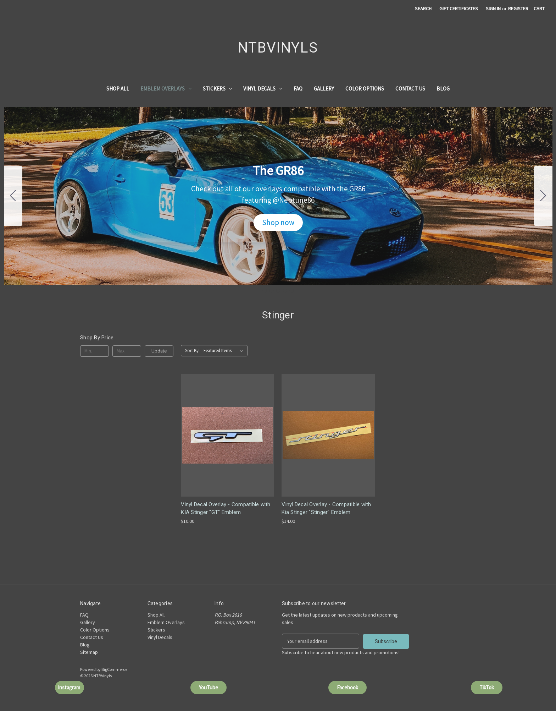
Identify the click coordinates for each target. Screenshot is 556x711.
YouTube (208, 687)
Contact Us (410, 88)
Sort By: (192, 351)
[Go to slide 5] (13, 196)
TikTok (486, 687)
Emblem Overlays (165, 88)
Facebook (347, 687)
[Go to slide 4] (285, 291)
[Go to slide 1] (264, 291)
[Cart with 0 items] (539, 8)
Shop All (117, 88)
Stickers (217, 88)
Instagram (69, 687)
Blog (443, 88)
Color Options (364, 88)
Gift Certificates (458, 8)
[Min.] (94, 351)
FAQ (298, 88)
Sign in (493, 8)
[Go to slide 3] (278, 291)
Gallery (324, 88)
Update (159, 351)
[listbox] (224, 350)
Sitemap (89, 652)
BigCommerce (114, 669)
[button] (278, 222)
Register (518, 8)
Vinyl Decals (262, 88)
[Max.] (126, 351)
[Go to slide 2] (543, 196)
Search (423, 8)
